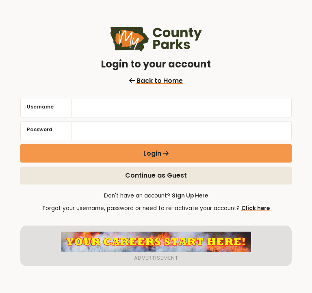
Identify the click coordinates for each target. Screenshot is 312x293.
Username (40, 106)
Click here (255, 208)
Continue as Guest (156, 175)
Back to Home (155, 80)
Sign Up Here (190, 196)
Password (39, 129)
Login (152, 153)
